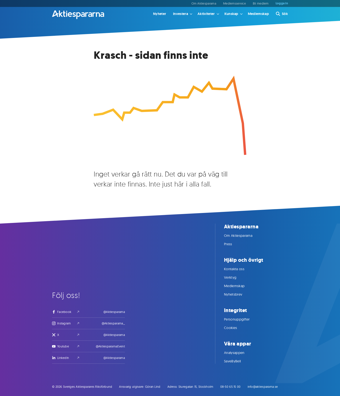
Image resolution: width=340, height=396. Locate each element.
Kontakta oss (238, 269)
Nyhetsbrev (237, 294)
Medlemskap (258, 13)
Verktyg (234, 277)
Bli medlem (261, 3)
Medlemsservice (234, 3)
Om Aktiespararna (203, 3)
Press (232, 244)
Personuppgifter (241, 319)
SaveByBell (236, 361)
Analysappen (238, 352)
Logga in (282, 3)
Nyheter (159, 13)
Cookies (235, 328)
